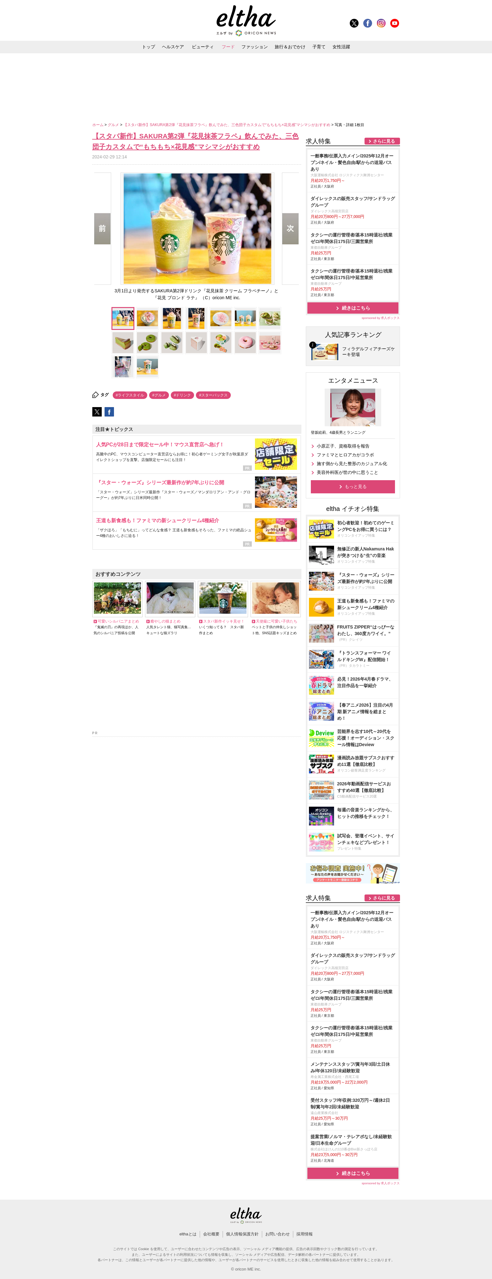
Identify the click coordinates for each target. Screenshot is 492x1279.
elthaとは (187, 1234)
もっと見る (356, 486)
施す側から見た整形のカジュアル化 (352, 463)
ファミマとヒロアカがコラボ (345, 454)
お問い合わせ (277, 1234)
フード (228, 46)
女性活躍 (341, 46)
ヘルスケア (173, 46)
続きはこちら (356, 307)
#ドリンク (182, 395)
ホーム (98, 125)
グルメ (114, 125)
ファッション (254, 46)
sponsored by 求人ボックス (381, 318)
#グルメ (159, 395)
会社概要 (211, 1234)
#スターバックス (213, 395)
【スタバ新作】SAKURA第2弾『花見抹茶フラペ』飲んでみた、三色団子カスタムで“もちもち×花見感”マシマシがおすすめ (227, 125)
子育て (319, 46)
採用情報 (304, 1234)
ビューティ (203, 46)
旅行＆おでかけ (290, 46)
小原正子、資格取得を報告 (343, 445)
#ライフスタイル (130, 395)
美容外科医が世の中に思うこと (347, 472)
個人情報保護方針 (242, 1234)
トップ (148, 46)
